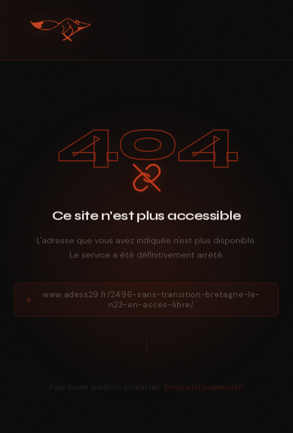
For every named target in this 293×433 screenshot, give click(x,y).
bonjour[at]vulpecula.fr (204, 390)
